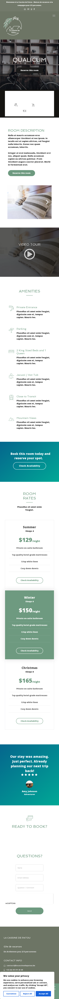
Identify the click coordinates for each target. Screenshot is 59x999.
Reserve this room (30, 70)
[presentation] (34, 898)
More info (40, 97)
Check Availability (29, 465)
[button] (12, 202)
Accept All (43, 994)
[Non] (56, 991)
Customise (11, 994)
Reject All (27, 994)
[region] (27, 985)
